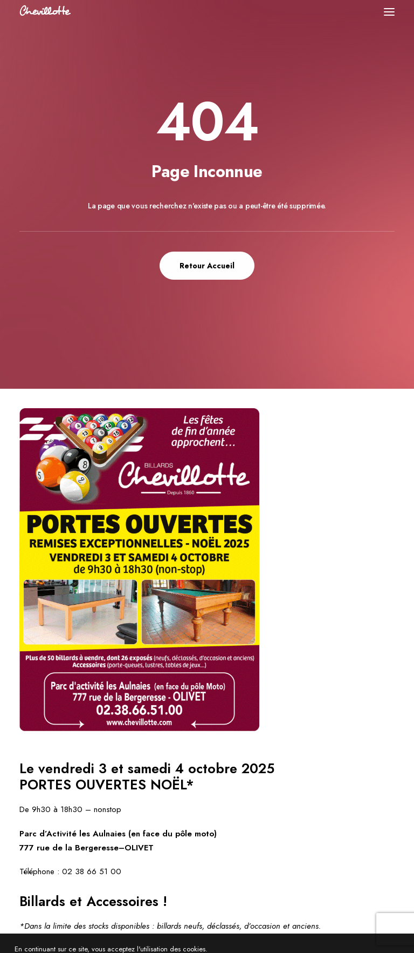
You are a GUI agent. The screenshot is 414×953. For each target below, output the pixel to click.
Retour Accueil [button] (207, 265)
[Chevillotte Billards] (45, 11)
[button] (389, 11)
